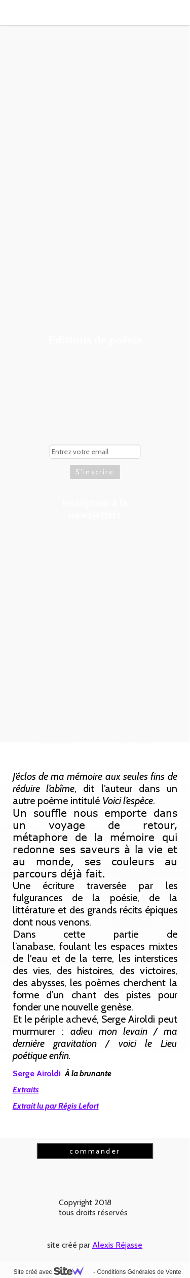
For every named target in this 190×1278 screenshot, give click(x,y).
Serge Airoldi (37, 1073)
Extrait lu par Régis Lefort (56, 1106)
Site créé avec (52, 1271)
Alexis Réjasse (117, 1245)
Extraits (26, 1089)
